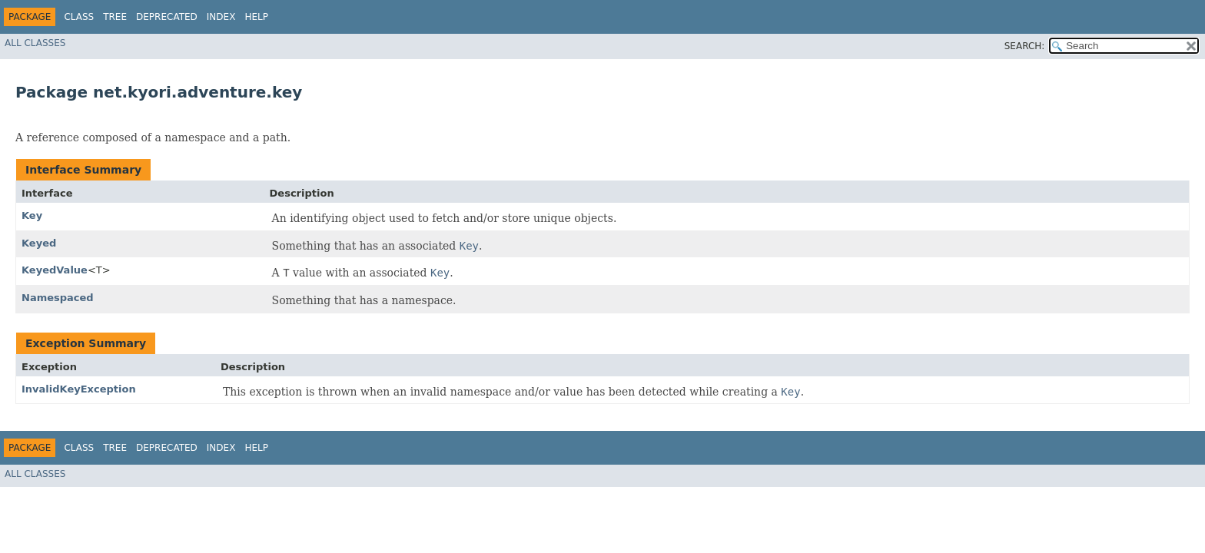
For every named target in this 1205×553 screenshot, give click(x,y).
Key (32, 215)
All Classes (35, 43)
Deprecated (167, 17)
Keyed (39, 243)
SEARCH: (1024, 46)
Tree (115, 17)
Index (221, 17)
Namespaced (58, 297)
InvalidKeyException (79, 389)
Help (256, 17)
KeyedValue (55, 270)
